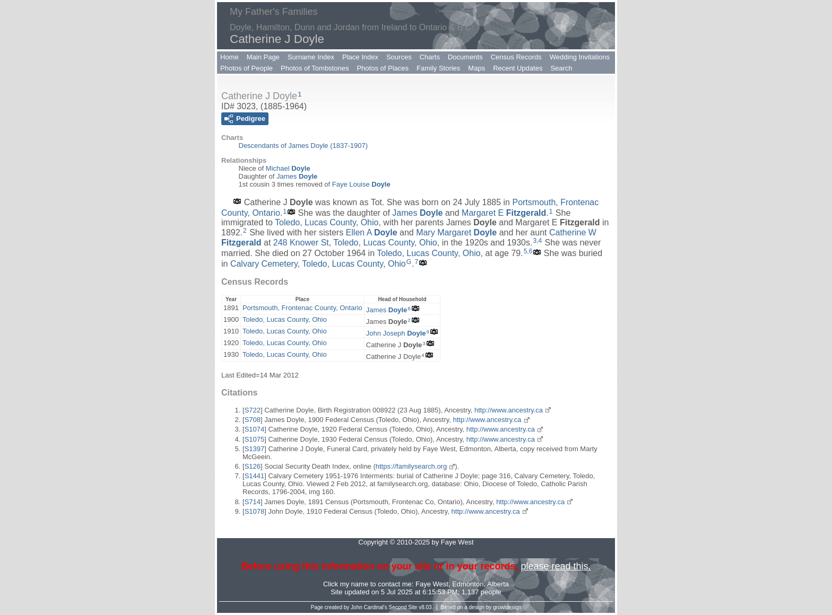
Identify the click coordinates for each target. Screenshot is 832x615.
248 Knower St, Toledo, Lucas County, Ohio (355, 242)
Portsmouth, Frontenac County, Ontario (302, 308)
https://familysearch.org (411, 466)
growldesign (507, 607)
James (296, 176)
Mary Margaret (456, 232)
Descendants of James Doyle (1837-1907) (303, 146)
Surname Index (311, 57)
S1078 (255, 511)
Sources (399, 57)
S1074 (255, 429)
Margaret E (504, 212)
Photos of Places (383, 68)
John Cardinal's (369, 607)
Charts (430, 57)
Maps (476, 68)
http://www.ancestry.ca (508, 410)
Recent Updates (517, 68)
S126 (253, 466)
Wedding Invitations (580, 57)
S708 (253, 420)
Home (229, 57)
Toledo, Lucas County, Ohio (326, 222)
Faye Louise (361, 184)
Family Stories (438, 68)
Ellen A (371, 232)
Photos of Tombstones (315, 68)
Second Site (403, 607)
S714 (253, 502)
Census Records (516, 57)
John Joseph (396, 333)
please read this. (556, 566)
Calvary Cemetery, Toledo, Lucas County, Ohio (318, 263)
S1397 (255, 449)
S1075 (255, 439)
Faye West (431, 584)
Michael (288, 168)
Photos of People (246, 68)
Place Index (360, 57)
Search (561, 68)
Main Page (263, 57)
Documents (465, 57)
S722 (253, 410)
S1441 (255, 476)
